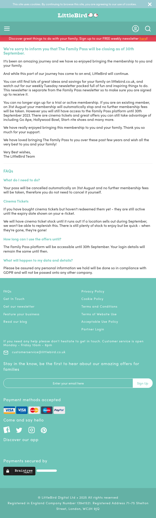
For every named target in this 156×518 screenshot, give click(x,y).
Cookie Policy (92, 298)
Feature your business (21, 314)
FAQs (7, 291)
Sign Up (142, 383)
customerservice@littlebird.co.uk (34, 352)
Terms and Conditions (99, 306)
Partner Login (92, 329)
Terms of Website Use (99, 314)
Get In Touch (14, 298)
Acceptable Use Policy (99, 321)
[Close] (149, 4)
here (143, 38)
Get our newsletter (18, 306)
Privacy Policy (92, 291)
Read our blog (15, 321)
